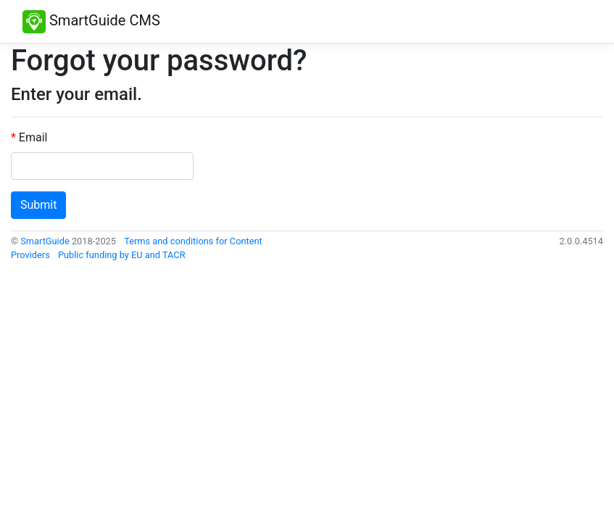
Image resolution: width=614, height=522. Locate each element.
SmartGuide (45, 241)
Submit (38, 205)
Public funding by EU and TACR (122, 254)
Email (33, 137)
